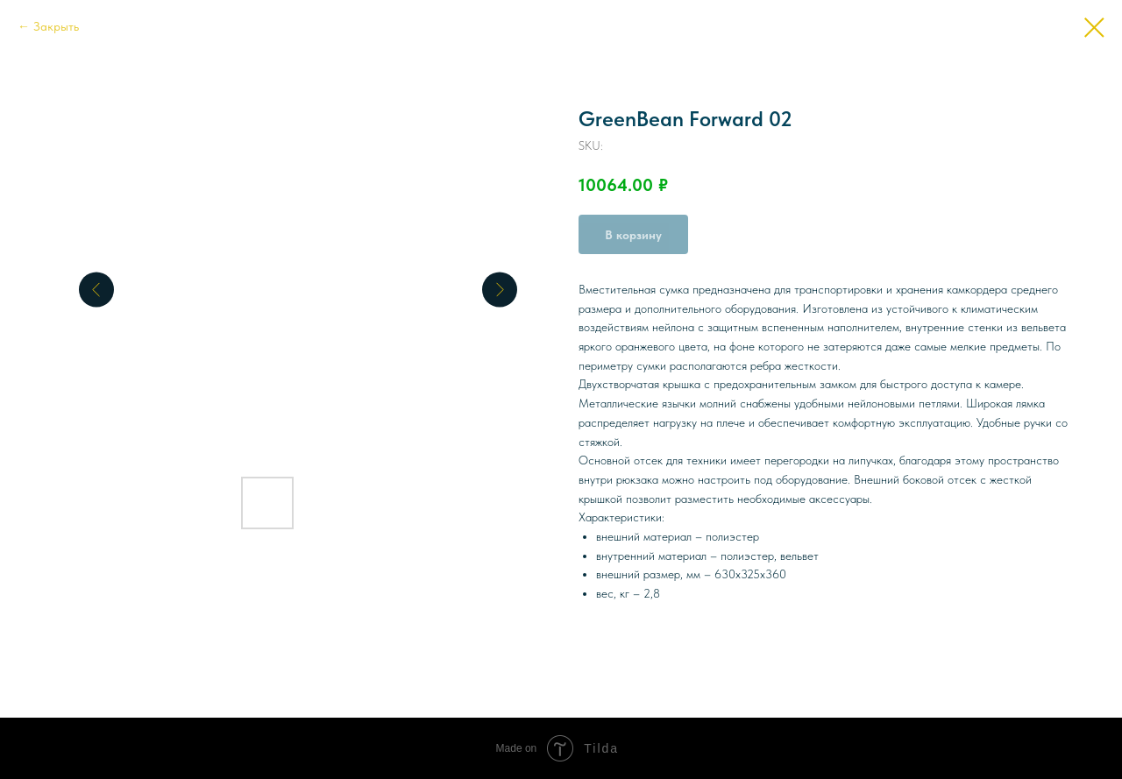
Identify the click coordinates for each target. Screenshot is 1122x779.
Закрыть (56, 26)
